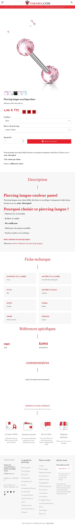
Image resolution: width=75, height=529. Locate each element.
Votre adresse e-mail (63, 465)
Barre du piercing (11, 126)
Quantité (8, 137)
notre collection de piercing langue (27, 243)
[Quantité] (14, 141)
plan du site (50, 523)
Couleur (7, 117)
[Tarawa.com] (37, 2)
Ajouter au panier (49, 141)
